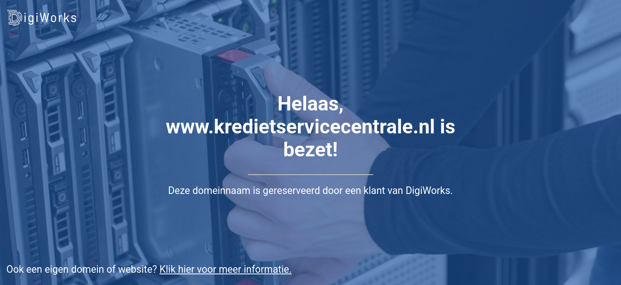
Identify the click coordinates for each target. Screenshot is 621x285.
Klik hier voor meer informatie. (226, 269)
